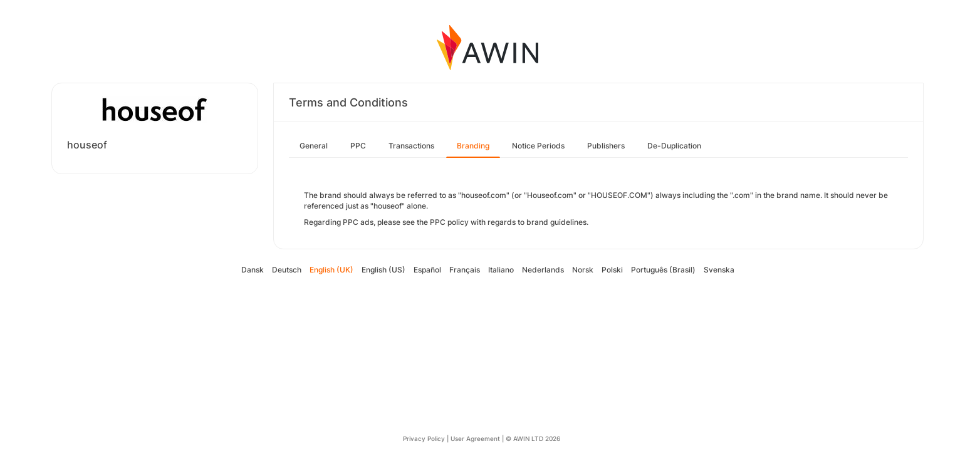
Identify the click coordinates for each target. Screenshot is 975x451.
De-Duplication (674, 145)
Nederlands (543, 269)
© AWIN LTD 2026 (533, 438)
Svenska (719, 269)
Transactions (411, 145)
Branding (473, 145)
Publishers (606, 145)
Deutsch (286, 269)
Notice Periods (538, 145)
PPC (358, 145)
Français (464, 269)
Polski (612, 269)
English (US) (383, 269)
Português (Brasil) (663, 269)
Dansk (252, 269)
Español (427, 269)
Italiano (501, 269)
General (314, 145)
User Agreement (475, 438)
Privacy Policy (424, 438)
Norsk (582, 269)
